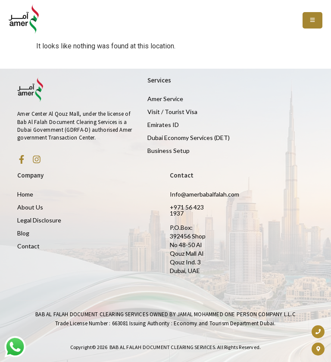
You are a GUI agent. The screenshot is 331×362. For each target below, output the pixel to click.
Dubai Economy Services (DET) (188, 137)
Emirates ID (163, 124)
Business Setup (168, 150)
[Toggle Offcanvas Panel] (312, 20)
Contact (28, 246)
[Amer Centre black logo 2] (24, 19)
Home (25, 194)
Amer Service (165, 98)
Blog (23, 233)
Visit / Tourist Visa (172, 111)
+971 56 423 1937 (187, 210)
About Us (30, 207)
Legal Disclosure (39, 220)
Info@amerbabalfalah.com (204, 194)
